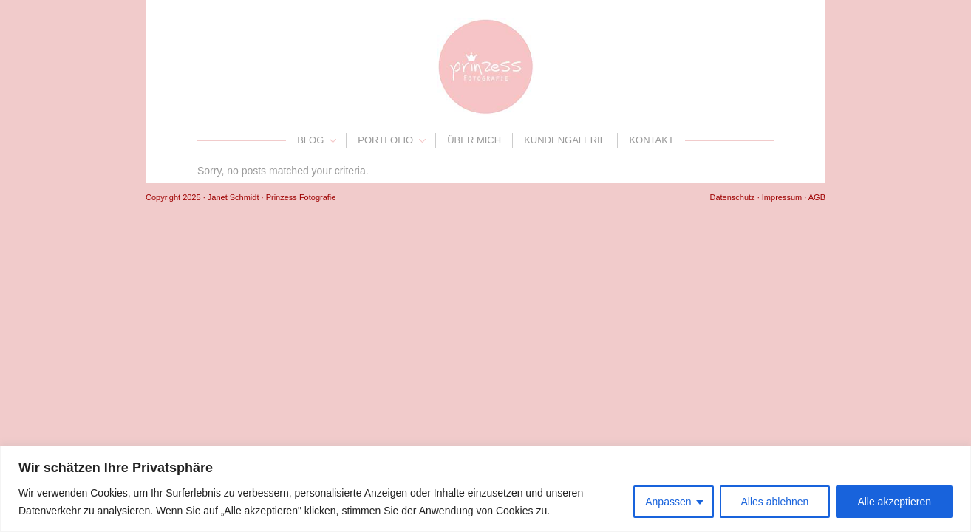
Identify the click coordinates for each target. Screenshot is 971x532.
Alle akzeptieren (894, 502)
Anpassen (668, 502)
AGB (816, 197)
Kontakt (651, 140)
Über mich (474, 140)
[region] (485, 489)
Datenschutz (731, 197)
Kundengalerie (565, 140)
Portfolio (385, 140)
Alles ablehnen (775, 502)
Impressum (782, 197)
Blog (310, 140)
